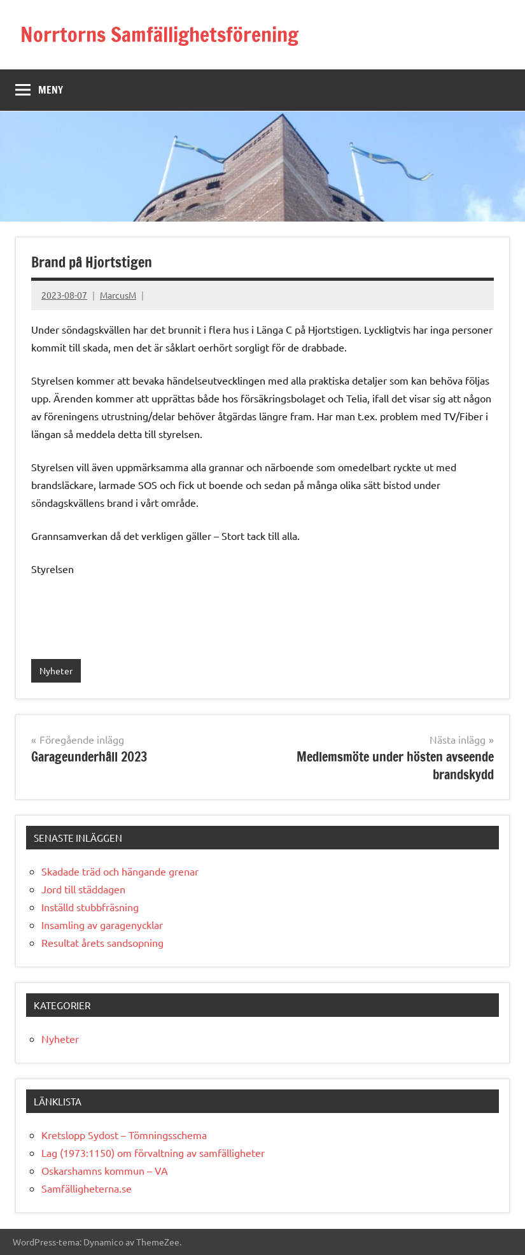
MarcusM (118, 295)
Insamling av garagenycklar (102, 924)
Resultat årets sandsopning (102, 942)
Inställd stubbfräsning (90, 906)
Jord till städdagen (83, 889)
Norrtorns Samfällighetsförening (159, 34)
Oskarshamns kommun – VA (104, 1170)
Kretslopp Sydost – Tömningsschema (124, 1134)
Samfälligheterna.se (86, 1188)
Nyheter (56, 670)
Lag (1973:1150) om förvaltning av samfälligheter (153, 1152)
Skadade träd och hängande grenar (120, 871)
